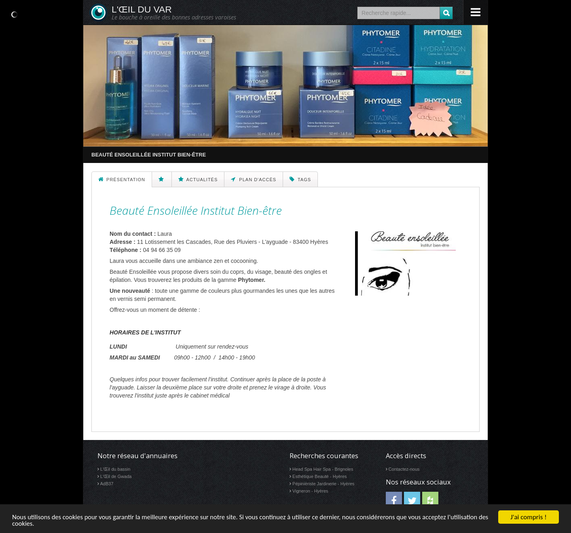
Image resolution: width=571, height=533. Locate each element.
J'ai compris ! (528, 516)
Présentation (121, 179)
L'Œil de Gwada (115, 476)
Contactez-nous (404, 469)
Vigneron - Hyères (310, 491)
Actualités (198, 179)
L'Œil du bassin (115, 469)
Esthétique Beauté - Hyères (319, 476)
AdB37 (106, 483)
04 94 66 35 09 (161, 250)
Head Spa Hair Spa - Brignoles (322, 469)
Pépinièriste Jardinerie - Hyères (323, 483)
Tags (300, 179)
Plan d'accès (253, 179)
